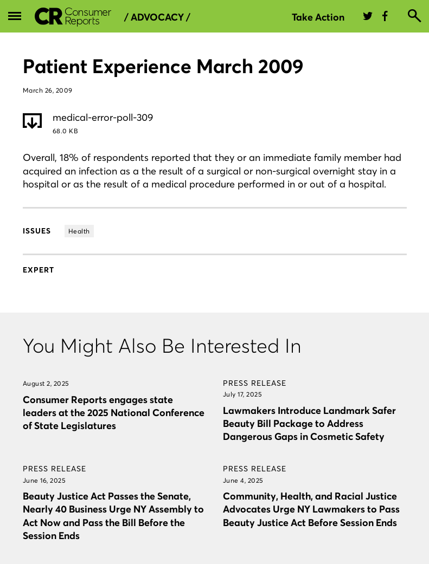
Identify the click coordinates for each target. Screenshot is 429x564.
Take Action (318, 17)
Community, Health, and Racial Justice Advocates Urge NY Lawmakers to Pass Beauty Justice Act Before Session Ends (311, 509)
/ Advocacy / (157, 17)
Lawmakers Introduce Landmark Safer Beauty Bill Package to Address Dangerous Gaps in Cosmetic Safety (309, 423)
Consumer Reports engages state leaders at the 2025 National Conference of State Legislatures (113, 412)
